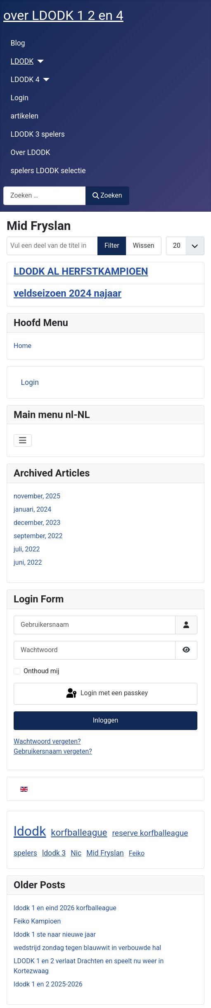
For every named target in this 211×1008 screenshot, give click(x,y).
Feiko (137, 853)
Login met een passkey (106, 693)
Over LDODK (30, 152)
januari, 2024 (32, 509)
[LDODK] (38, 61)
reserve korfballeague (150, 833)
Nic (76, 853)
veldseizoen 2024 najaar (67, 293)
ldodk (30, 831)
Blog (18, 43)
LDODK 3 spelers (38, 134)
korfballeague (79, 832)
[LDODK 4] (45, 79)
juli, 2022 (27, 549)
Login (19, 98)
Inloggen (106, 720)
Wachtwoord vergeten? (47, 741)
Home (22, 346)
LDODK (22, 61)
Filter (111, 245)
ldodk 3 (54, 853)
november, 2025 (37, 496)
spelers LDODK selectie (48, 171)
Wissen (143, 245)
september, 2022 (38, 536)
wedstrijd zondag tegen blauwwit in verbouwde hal (87, 948)
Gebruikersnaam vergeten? (53, 751)
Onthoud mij (41, 671)
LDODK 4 (25, 79)
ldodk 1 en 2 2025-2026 (48, 984)
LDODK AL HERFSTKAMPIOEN (81, 271)
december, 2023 (37, 523)
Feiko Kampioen (37, 921)
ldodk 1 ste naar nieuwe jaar (55, 934)
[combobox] (44, 195)
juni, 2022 (28, 562)
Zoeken (107, 195)
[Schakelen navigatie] (23, 440)
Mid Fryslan (105, 853)
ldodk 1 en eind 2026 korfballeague (65, 908)
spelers (25, 853)
